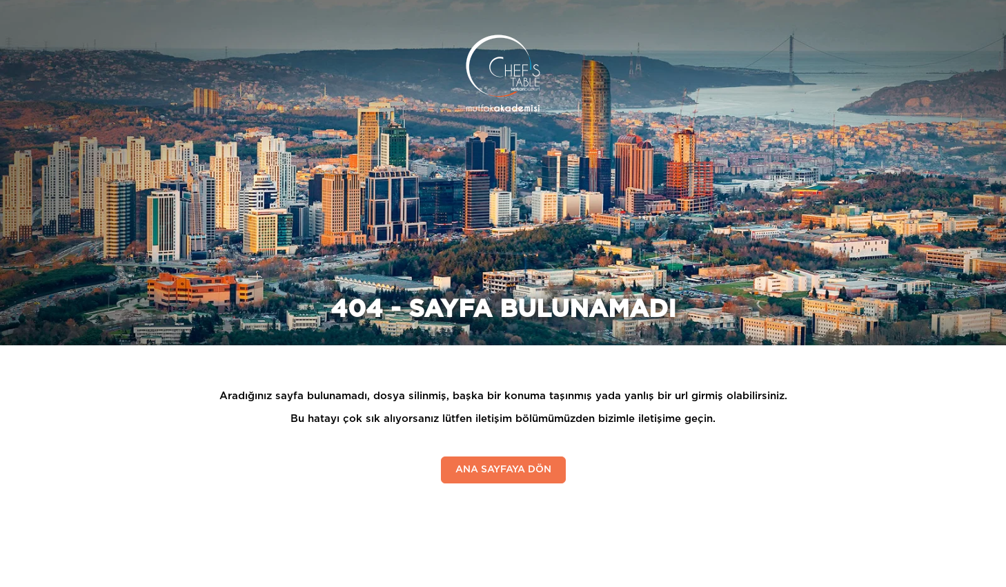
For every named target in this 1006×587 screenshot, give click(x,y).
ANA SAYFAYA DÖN (503, 469)
